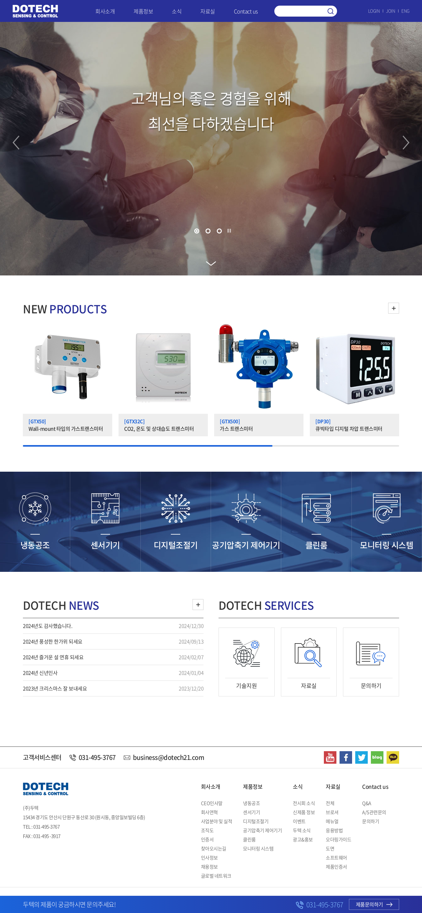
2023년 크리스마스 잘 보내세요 (55, 688)
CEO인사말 (212, 803)
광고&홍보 (303, 839)
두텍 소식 (302, 830)
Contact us (246, 11)
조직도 (207, 830)
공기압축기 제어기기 (262, 830)
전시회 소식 (304, 803)
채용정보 (209, 866)
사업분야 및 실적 (216, 821)
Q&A (366, 803)
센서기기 (251, 812)
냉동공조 (251, 803)
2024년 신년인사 (40, 672)
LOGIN (374, 11)
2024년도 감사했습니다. (47, 625)
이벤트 (299, 821)
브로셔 (332, 812)
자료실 (207, 11)
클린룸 (249, 839)
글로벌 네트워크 (216, 875)
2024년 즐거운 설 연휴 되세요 (53, 657)
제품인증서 (336, 866)
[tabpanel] (211, 148)
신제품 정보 (304, 812)
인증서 (207, 839)
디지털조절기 (255, 821)
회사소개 (105, 11)
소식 (177, 11)
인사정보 (209, 857)
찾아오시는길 (213, 848)
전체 (330, 803)
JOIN (390, 11)
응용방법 (334, 830)
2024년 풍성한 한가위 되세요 (52, 641)
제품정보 (143, 11)
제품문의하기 (374, 904)
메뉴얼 (332, 821)
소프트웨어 (336, 857)
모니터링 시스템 (258, 848)
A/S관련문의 (374, 812)
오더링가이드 (338, 839)
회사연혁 (209, 812)
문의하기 (370, 821)
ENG (405, 11)
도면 (330, 848)
